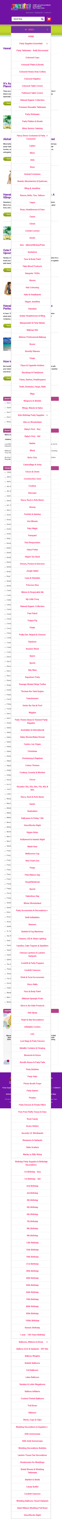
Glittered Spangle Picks (32, 999)
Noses (32, 344)
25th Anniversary (32, 1434)
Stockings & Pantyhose (32, 373)
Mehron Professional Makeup (32, 337)
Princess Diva (32, 585)
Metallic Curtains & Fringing (32, 1048)
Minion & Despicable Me (32, 592)
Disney (32, 507)
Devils (32, 238)
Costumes (10, 652)
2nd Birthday (32, 1186)
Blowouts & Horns (32, 1055)
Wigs (32, 394)
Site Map (53, 1094)
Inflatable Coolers (32, 1027)
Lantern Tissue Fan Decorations (32, 1455)
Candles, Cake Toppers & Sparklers (32, 946)
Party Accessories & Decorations (31, 911)
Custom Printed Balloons (32, 1399)
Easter (32, 804)
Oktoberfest (11, 846)
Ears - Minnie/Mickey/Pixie (32, 245)
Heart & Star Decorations (32, 1020)
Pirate (32, 358)
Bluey (32, 451)
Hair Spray (32, 1013)
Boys (32, 167)
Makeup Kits (32, 330)
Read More (10, 103)
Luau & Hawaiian (32, 578)
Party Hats (32, 1077)
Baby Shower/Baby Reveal (32, 737)
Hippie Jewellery (32, 302)
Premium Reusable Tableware (32, 107)
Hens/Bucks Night (32, 825)
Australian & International (32, 730)
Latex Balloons (32, 1377)
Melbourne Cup (32, 854)
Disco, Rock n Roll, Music (32, 500)
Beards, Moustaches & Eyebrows (32, 181)
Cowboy (32, 486)
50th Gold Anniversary (32, 1441)
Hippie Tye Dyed (32, 557)
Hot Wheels (32, 521)
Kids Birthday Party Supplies (31, 415)
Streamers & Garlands (32, 1140)
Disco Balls (32, 984)
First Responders (32, 543)
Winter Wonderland (32, 903)
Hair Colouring (32, 288)
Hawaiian (32, 309)
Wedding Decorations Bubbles (32, 1448)
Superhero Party (32, 677)
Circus (32, 780)
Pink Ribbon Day (32, 875)
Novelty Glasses (32, 351)
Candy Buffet (32, 1487)
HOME (31, 37)
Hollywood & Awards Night (32, 840)
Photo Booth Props (32, 1084)
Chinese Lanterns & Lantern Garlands (32, 954)
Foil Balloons (32, 1370)
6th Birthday (32, 1214)
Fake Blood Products (32, 266)
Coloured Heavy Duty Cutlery (32, 72)
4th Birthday (32, 1200)
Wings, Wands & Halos (32, 408)
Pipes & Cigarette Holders (32, 366)
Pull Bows (32, 1406)
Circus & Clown (32, 472)
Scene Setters (32, 1126)
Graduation (32, 811)
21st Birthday (32, 1264)
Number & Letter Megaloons (32, 1384)
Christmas (32, 751)
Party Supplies (7, 1088)
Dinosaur (32, 493)
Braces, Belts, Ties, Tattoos (32, 196)
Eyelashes (32, 252)
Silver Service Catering (32, 129)
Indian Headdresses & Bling (32, 316)
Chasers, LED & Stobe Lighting (32, 939)
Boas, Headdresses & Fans (32, 210)
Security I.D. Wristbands (32, 1133)
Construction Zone (32, 479)
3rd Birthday (32, 1193)
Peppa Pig (32, 621)
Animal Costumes (32, 174)
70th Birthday (32, 1299)
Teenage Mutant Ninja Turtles (32, 684)
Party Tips (10, 879)
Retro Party (11, 912)
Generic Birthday (32, 1328)
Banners (32, 925)
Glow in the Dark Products (32, 1006)
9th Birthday (32, 1236)
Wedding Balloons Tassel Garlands (32, 1501)
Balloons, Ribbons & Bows (31, 1342)
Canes (32, 217)
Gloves (32, 281)
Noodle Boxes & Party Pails (32, 1062)
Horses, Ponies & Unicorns (32, 564)
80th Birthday (32, 1307)
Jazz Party (10, 789)
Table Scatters (32, 1147)
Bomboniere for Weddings (32, 1462)
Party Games (32, 1091)
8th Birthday (32, 1229)
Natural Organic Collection (32, 100)
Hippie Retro (32, 832)
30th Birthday (32, 1271)
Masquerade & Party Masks (32, 323)
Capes (32, 203)
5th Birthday (32, 1207)
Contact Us (47, 12)
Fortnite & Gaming (32, 514)
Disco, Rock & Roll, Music (32, 797)
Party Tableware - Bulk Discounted (32, 51)
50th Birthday (32, 1285)
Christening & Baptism (32, 758)
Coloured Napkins (32, 79)
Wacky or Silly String (32, 1155)
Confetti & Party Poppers (32, 963)
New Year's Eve (32, 861)
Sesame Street (32, 649)
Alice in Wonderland (32, 422)
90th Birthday (32, 1314)
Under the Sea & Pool (32, 706)
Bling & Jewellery (32, 188)
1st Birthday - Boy (32, 1172)
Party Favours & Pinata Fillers (32, 1105)
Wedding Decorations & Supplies (31, 1427)
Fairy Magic (32, 528)
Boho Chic (32, 458)
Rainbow (32, 642)
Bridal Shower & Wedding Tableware (32, 1471)
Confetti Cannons (32, 970)
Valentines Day (32, 896)
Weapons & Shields (32, 401)
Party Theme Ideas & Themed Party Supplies (31, 721)
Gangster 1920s (32, 273)
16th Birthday (32, 1250)
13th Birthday (32, 1243)
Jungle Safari (32, 571)
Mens (32, 153)
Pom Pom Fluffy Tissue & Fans (32, 1112)
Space (32, 656)
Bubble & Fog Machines (32, 932)
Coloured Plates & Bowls (32, 65)
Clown (32, 224)
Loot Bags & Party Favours (32, 1041)
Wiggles (32, 713)
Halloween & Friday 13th (32, 818)
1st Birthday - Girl (32, 1179)
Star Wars (32, 670)
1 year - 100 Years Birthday (32, 1335)
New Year (10, 837)
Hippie (9, 766)
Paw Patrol (32, 614)
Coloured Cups (32, 58)
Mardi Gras (32, 847)
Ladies (32, 146)
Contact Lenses (32, 231)
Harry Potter (32, 550)
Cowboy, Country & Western (32, 773)
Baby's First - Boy (32, 429)
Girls (32, 160)
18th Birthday (32, 1257)
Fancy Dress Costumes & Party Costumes (31, 137)
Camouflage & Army (32, 465)
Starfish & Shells (32, 1480)
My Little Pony (32, 599)
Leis (32, 1034)
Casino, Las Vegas (32, 744)
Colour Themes (32, 766)
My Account (29, 12)
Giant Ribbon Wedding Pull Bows (32, 1508)
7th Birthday (32, 1221)
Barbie (32, 443)
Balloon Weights (32, 1356)
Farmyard (32, 536)
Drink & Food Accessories (32, 977)
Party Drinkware (32, 114)
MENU (37, 29)
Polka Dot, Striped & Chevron (32, 635)
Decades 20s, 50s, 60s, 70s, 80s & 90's (32, 788)
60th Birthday (32, 1292)
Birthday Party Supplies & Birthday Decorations (31, 1163)
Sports (32, 663)
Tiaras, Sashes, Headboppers (32, 380)
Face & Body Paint (32, 259)
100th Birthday (32, 1321)
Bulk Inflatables (32, 918)
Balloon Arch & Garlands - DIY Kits (32, 1349)
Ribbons (32, 1413)
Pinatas (32, 1098)
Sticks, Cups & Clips (32, 1420)
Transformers (32, 699)
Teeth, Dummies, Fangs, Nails (32, 387)
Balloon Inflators (32, 1392)
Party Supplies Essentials (31, 44)
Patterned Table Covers (32, 93)
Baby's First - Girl (32, 436)
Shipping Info (38, 12)
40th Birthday (32, 1278)
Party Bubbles (32, 1070)
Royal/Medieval (32, 882)
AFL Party (10, 505)
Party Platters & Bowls (32, 121)
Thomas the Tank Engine (32, 691)
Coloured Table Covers (32, 86)
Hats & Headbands (32, 295)
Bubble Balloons (32, 1363)
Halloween (10, 728)
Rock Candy (32, 1119)
